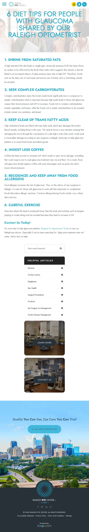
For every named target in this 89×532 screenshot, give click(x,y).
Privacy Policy (41, 515)
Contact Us (44, 379)
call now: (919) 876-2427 (45, 428)
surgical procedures (36, 294)
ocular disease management (39, 314)
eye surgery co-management (39, 308)
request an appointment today (55, 228)
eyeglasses (32, 281)
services (31, 268)
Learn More (44, 342)
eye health (32, 288)
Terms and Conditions (56, 515)
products (31, 301)
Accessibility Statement (25, 515)
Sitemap (69, 515)
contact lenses (34, 274)
